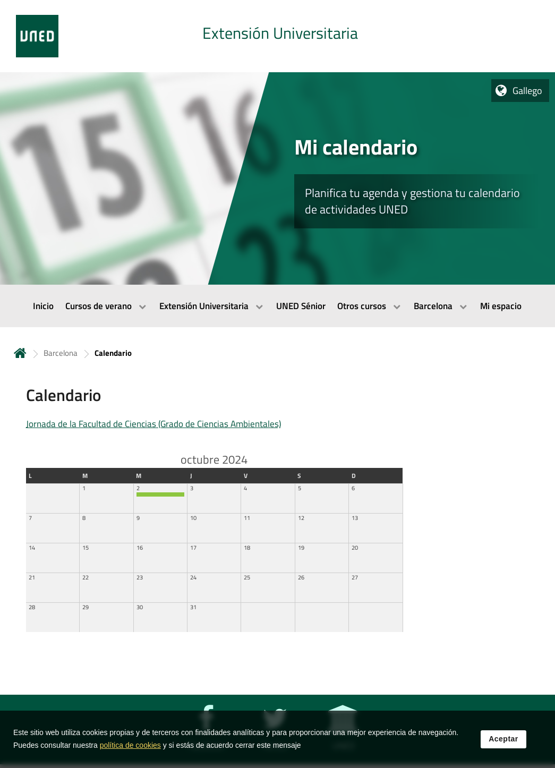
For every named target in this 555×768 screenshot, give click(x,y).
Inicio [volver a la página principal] (20, 353)
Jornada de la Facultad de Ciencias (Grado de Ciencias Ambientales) (153, 424)
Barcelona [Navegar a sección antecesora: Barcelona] (61, 353)
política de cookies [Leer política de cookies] (130, 745)
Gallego (527, 90)
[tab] (277, 36)
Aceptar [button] (503, 739)
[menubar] (277, 306)
